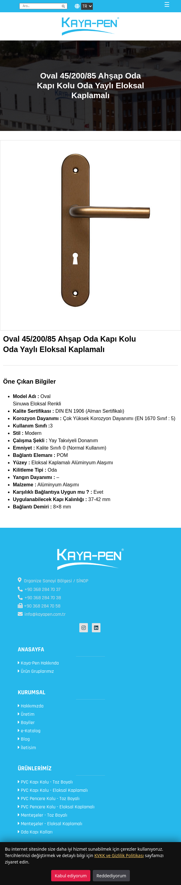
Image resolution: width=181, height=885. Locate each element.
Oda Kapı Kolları (35, 832)
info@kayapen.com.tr (42, 614)
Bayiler (26, 722)
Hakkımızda (30, 706)
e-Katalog (29, 731)
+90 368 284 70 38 (39, 598)
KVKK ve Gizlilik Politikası (119, 855)
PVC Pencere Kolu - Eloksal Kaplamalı (56, 807)
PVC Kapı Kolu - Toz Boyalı (45, 782)
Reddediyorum (111, 876)
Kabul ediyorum (71, 876)
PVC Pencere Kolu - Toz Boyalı (49, 798)
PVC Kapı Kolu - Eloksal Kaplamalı (53, 790)
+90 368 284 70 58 (39, 606)
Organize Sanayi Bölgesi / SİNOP (53, 580)
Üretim (26, 714)
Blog (24, 739)
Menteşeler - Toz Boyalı (42, 815)
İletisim (27, 748)
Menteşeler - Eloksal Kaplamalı (50, 824)
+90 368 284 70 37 (39, 589)
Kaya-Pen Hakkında (38, 663)
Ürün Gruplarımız (36, 671)
